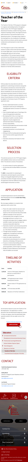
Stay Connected (7, 442)
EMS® (16, 460)
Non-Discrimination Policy (9, 449)
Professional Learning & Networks (12, 340)
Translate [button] (16, 2)
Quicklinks (5, 434)
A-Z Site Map (5, 455)
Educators (8, 12)
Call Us (21, 421)
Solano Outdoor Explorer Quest (12, 343)
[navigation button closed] (25, 7)
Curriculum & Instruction (10, 335)
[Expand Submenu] (3, 335)
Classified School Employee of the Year (14, 353)
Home (3, 2)
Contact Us (6, 429)
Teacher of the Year (6, 13)
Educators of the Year (18, 12)
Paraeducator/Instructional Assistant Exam (15, 338)
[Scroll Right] (25, 397)
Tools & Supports (8, 346)
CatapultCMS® (11, 460)
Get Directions (7, 421)
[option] (4, 396)
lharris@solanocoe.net (7, 386)
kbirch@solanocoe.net (7, 378)
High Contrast (6, 452)
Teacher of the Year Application (14, 322)
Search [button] (9, 2)
